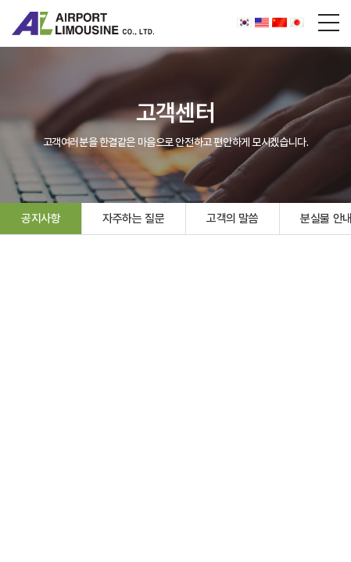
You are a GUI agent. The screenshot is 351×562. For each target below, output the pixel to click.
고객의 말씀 (232, 219)
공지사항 (40, 219)
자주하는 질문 (133, 219)
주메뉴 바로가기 (0, 0)
